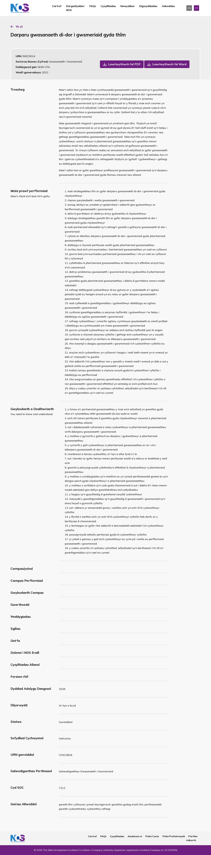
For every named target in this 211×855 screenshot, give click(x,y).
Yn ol (19, 26)
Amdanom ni (135, 836)
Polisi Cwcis (152, 836)
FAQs (92, 6)
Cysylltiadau (108, 6)
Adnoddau (168, 6)
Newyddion (127, 6)
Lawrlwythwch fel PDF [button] (124, 64)
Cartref (56, 6)
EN (189, 8)
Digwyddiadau (148, 6)
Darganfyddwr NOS (75, 8)
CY (196, 8)
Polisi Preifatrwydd (173, 836)
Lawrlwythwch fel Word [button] (169, 64)
